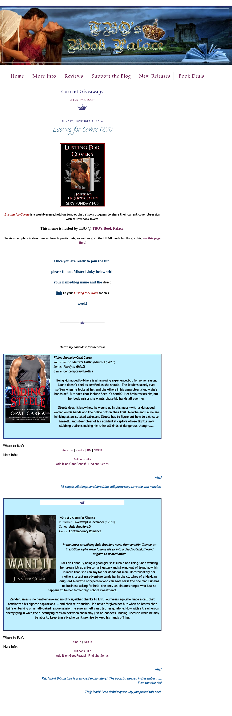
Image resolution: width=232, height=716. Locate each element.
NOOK (98, 450)
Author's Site (82, 459)
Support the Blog (111, 76)
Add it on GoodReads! (71, 464)
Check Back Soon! (82, 100)
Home (17, 76)
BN (89, 450)
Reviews (73, 76)
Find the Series (98, 464)
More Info (44, 76)
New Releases (154, 76)
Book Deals (191, 76)
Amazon (67, 450)
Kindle (80, 450)
